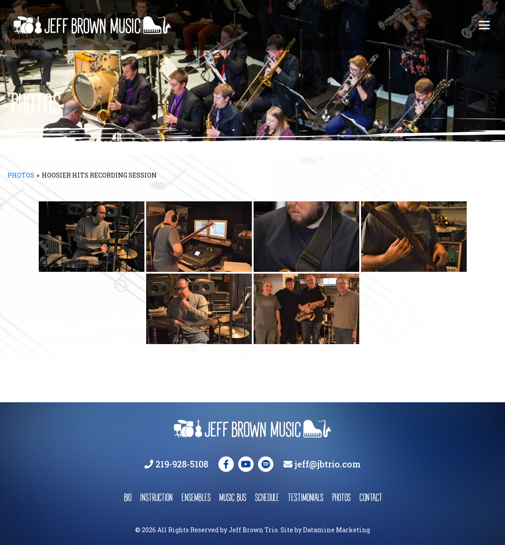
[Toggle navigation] (484, 25)
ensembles (195, 497)
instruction (156, 497)
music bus (232, 497)
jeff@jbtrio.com (328, 464)
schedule (267, 497)
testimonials (305, 497)
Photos (20, 175)
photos (341, 497)
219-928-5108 (181, 464)
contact (370, 497)
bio (127, 497)
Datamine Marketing (336, 530)
